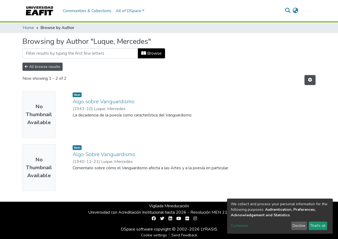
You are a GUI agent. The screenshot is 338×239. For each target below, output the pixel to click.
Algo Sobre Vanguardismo (104, 154)
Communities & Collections (87, 11)
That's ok (318, 225)
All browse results (42, 66)
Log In (306, 11)
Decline (299, 225)
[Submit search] (288, 11)
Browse (151, 53)
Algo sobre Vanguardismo (103, 101)
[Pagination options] (310, 80)
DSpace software (137, 229)
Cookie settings (154, 235)
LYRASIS (209, 229)
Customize (239, 225)
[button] (295, 11)
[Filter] (80, 53)
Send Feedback (184, 235)
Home (28, 28)
